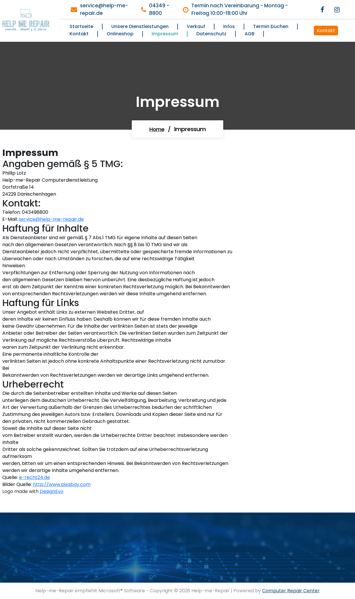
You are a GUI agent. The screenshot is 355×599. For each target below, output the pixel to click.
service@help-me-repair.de (51, 219)
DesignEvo (51, 491)
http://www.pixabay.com (62, 484)
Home (156, 129)
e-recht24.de (34, 477)
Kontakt (326, 30)
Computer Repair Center (291, 590)
